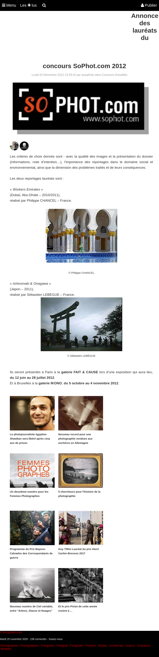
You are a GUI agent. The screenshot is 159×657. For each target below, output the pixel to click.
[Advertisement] (65, 37)
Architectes (116, 645)
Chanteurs (143, 645)
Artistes (102, 645)
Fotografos (48, 645)
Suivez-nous (56, 639)
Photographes (9, 645)
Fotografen (77, 645)
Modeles (6, 648)
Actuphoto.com (12, 632)
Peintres (91, 645)
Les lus (28, 5)
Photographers (29, 645)
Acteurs (130, 645)
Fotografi (62, 645)
